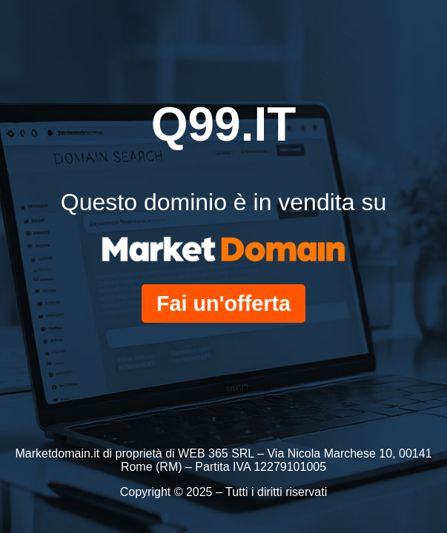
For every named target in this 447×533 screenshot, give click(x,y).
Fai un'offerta (223, 303)
